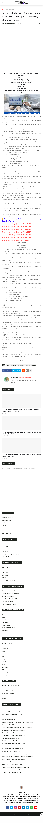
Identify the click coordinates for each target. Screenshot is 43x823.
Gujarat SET (5, 648)
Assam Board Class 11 (7, 567)
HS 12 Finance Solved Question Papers (12, 751)
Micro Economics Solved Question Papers (12, 769)
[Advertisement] (21, 48)
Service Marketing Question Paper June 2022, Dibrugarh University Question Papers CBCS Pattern (20, 410)
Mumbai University (7, 522)
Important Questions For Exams (10, 696)
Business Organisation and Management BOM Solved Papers (17, 722)
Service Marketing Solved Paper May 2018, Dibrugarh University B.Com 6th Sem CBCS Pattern (21, 455)
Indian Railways (5, 620)
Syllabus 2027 (5, 557)
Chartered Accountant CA (8, 591)
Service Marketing (10, 9)
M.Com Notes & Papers (8, 693)
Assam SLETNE (6, 646)
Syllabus (4, 698)
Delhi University (6, 528)
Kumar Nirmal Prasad (25, 378)
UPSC (3, 614)
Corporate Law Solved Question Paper (11, 733)
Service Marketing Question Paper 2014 (16, 224)
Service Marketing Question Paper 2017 (16, 232)
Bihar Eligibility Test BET (8, 675)
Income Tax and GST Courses (9, 604)
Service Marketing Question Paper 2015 (16, 226)
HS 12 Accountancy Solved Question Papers (13, 740)
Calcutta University (7, 530)
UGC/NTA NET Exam (7, 643)
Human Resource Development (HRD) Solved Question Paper (17, 756)
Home (3, 9)
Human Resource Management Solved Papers (13, 759)
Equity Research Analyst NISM (9, 599)
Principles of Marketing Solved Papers (11, 772)
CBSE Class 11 (5, 572)
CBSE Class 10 (5, 546)
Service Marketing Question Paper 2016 (16, 229)
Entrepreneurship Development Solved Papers (13, 735)
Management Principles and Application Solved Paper (15, 767)
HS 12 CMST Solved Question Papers (11, 746)
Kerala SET (4, 659)
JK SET (3, 669)
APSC (3, 617)
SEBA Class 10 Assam (7, 543)
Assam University (6, 533)
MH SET (4, 651)
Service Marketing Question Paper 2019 (16, 237)
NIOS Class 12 (5, 578)
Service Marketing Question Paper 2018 (16, 235)
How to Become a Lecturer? (9, 627)
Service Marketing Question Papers (27, 365)
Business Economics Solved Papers (10, 717)
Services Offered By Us (8, 690)
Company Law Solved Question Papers (11, 725)
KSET (3, 654)
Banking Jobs (5, 630)
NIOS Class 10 (5, 549)
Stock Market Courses (7, 601)
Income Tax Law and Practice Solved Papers (13, 762)
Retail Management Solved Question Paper (12, 775)
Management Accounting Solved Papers (12, 764)
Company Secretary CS (8, 596)
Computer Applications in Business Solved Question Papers (17, 727)
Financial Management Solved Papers (11, 738)
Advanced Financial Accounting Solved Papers (13, 709)
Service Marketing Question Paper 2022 (16, 240)
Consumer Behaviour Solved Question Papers (13, 730)
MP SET (4, 662)
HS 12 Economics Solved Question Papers (12, 748)
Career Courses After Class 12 (9, 580)
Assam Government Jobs (8, 633)
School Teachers (6, 625)
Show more (38, 389)
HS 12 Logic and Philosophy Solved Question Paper (15, 754)
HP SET (4, 664)
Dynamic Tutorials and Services (24, 815)
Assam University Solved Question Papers (12, 714)
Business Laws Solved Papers (9, 719)
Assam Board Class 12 (7, 570)
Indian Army (5, 622)
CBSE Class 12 (5, 575)
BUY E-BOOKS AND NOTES (9, 688)
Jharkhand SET (5, 667)
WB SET (4, 656)
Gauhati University (6, 520)
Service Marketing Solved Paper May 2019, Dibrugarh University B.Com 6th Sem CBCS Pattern (21, 433)
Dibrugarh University (7, 517)
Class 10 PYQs (5, 551)
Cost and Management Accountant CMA (12, 593)
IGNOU (4, 525)
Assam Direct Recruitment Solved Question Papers (15, 711)
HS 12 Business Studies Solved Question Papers (14, 743)
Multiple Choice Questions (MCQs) (10, 685)
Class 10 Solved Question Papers (10, 554)
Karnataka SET (5, 672)
